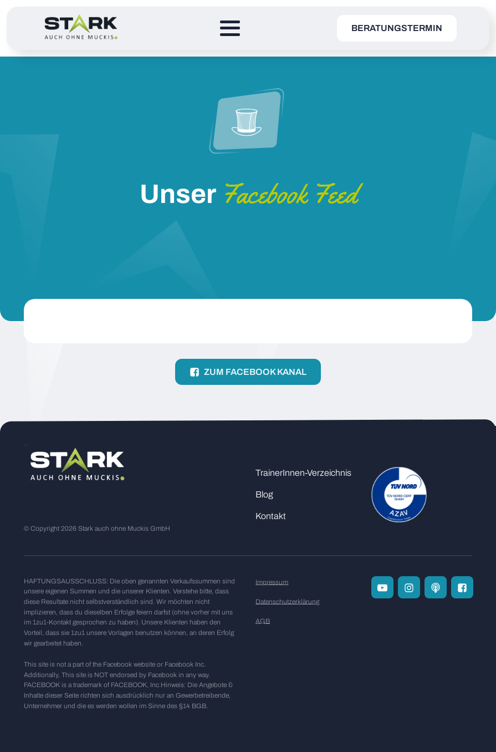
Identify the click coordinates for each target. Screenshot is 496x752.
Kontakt (270, 516)
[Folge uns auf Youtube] (382, 587)
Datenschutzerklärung (287, 602)
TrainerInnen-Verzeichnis (303, 472)
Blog (264, 494)
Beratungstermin (396, 28)
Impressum (271, 582)
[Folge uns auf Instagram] (409, 587)
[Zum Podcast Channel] (436, 587)
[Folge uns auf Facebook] (462, 587)
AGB (262, 621)
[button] (248, 372)
